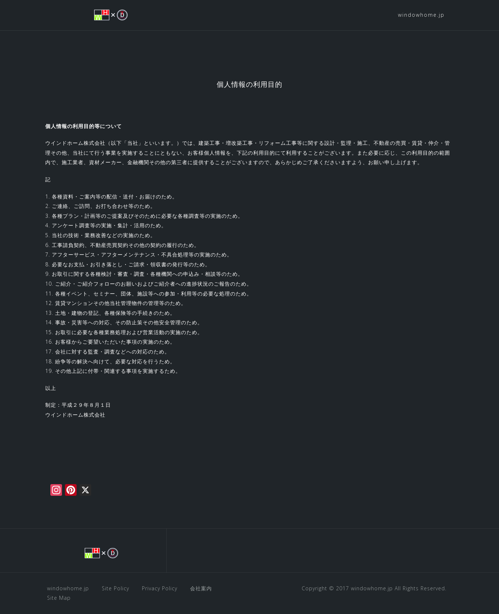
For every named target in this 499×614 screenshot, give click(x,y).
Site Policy (115, 588)
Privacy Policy (159, 588)
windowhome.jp (421, 14)
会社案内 (201, 588)
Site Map (59, 597)
